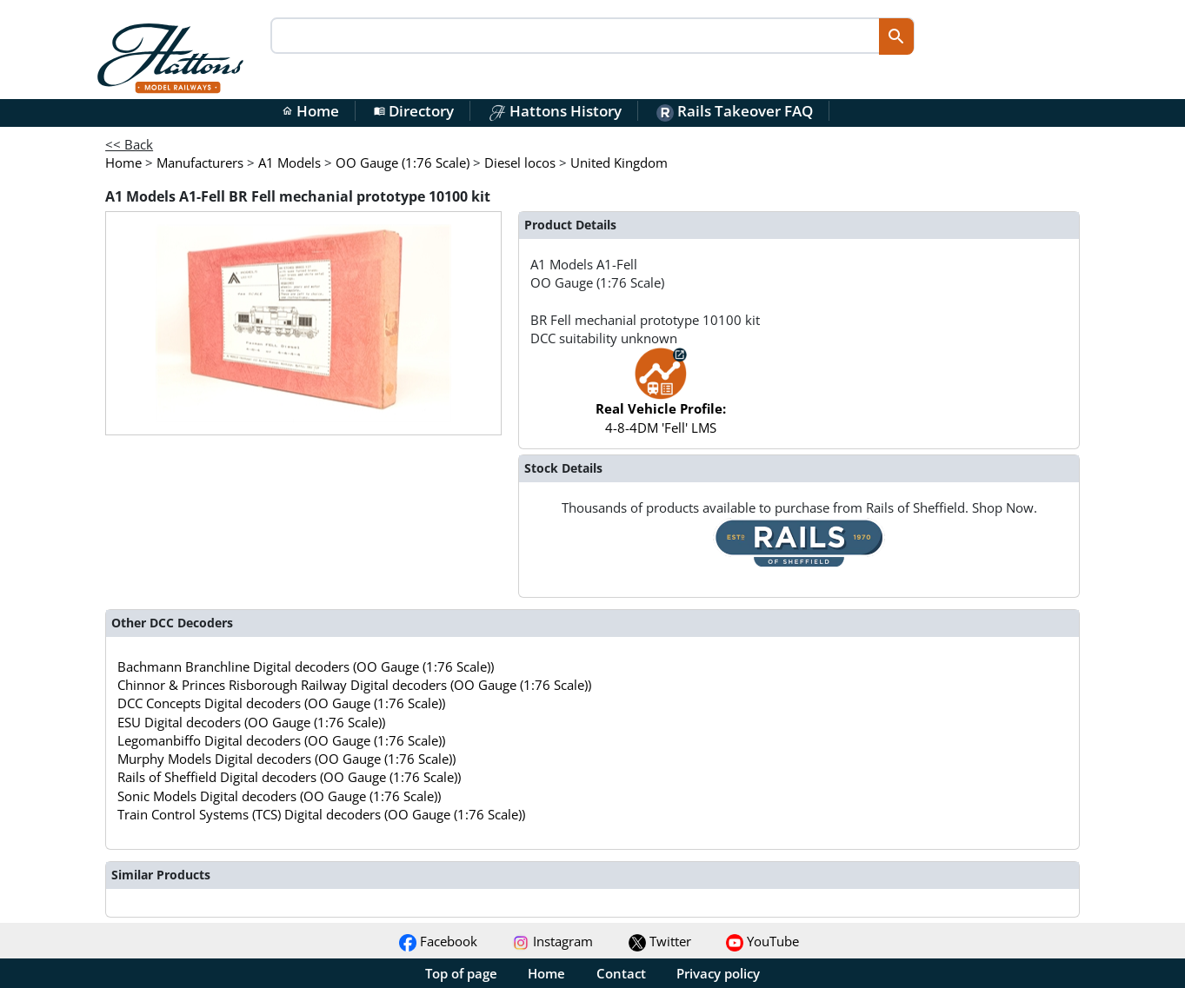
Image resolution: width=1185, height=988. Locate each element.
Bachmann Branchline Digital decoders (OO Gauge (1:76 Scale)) (305, 666)
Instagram (552, 941)
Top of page (461, 973)
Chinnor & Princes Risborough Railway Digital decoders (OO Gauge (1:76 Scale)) (354, 684)
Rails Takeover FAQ (734, 111)
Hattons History (555, 111)
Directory (414, 111)
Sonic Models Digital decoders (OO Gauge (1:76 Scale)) (279, 796)
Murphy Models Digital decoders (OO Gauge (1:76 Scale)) (286, 758)
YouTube (762, 941)
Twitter (660, 941)
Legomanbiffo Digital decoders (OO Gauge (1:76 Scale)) (281, 740)
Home (310, 111)
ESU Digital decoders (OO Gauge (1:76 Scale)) (251, 722)
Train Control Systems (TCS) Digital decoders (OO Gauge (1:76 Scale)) (321, 814)
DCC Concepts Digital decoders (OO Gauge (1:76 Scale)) (281, 703)
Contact (621, 973)
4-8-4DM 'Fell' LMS (661, 399)
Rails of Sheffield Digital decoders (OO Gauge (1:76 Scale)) (289, 777)
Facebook (438, 941)
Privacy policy (718, 973)
